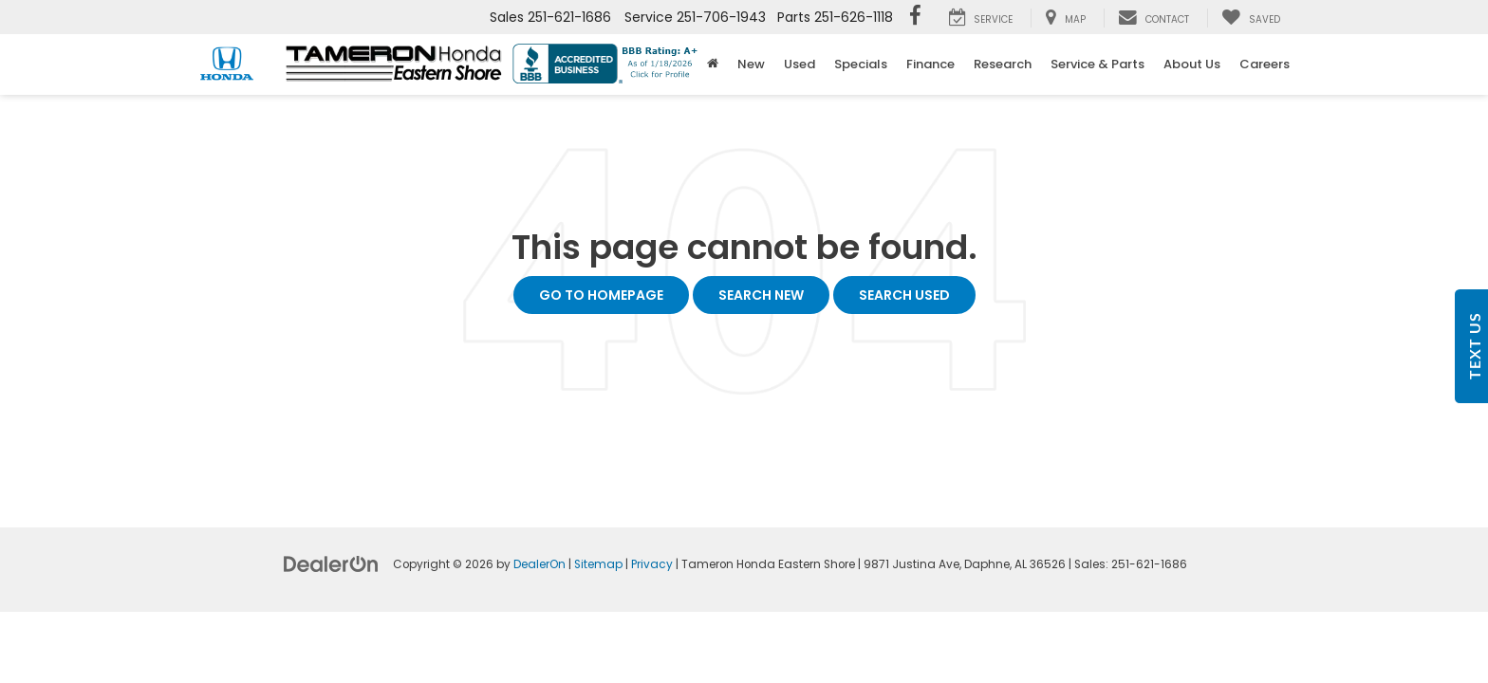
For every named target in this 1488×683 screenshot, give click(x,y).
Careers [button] (1264, 64)
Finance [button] (930, 64)
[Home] (713, 64)
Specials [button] (860, 64)
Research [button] (1003, 64)
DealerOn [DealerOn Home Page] (539, 564)
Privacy (652, 564)
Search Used (904, 295)
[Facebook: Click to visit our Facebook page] (915, 17)
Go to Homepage (601, 295)
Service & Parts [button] (1097, 64)
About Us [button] (1191, 64)
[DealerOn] (331, 563)
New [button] (751, 64)
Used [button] (799, 64)
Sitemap (598, 564)
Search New (761, 295)
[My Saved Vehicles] (1250, 18)
